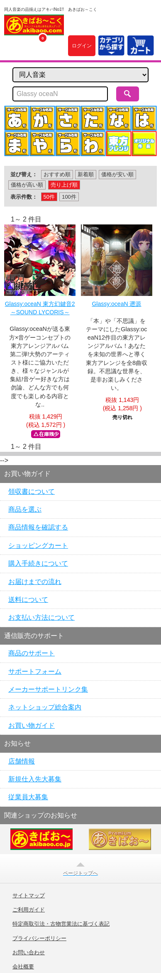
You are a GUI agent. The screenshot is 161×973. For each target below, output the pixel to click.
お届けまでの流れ (34, 581)
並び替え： (23, 174)
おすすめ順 (57, 174)
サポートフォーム (34, 671)
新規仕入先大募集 (34, 779)
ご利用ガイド (28, 910)
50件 (49, 197)
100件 (69, 197)
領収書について (31, 491)
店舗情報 (21, 761)
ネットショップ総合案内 (44, 707)
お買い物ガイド (31, 725)
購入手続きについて (38, 563)
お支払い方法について (41, 617)
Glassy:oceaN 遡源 (116, 304)
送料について (28, 599)
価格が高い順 (27, 185)
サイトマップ (28, 896)
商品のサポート (31, 653)
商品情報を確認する (38, 527)
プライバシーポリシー (39, 938)
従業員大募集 (28, 797)
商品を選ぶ (24, 509)
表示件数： (23, 197)
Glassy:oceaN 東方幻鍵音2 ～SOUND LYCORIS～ (40, 308)
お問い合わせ (28, 953)
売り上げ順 (64, 185)
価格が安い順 (117, 174)
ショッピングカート (38, 545)
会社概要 (23, 967)
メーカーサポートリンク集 (48, 689)
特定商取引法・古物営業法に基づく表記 (61, 924)
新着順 (86, 174)
